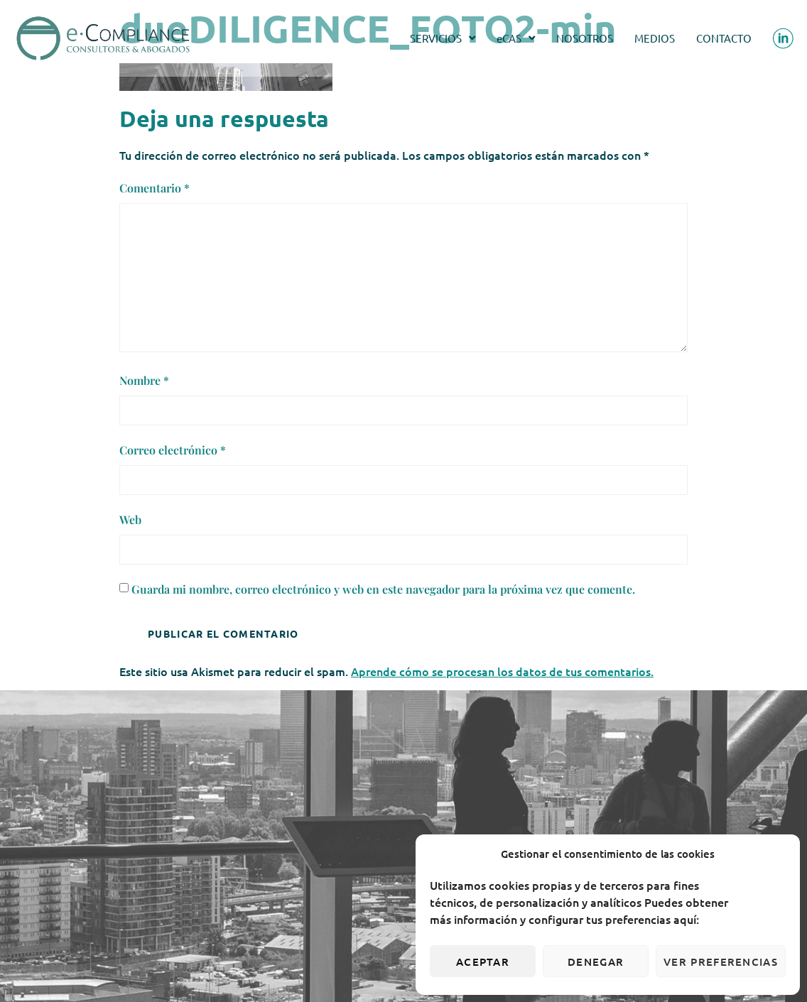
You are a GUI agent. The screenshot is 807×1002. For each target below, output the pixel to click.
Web (130, 519)
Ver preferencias (721, 961)
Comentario (154, 187)
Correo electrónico (172, 449)
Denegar (596, 961)
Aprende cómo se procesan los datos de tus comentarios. (502, 671)
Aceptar (482, 961)
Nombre (144, 380)
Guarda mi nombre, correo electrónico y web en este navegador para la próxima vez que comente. (383, 589)
